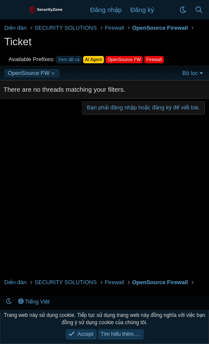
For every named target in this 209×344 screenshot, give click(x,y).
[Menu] (12, 10)
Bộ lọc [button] (190, 73)
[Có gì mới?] (166, 10)
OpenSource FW (29, 73)
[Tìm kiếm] (198, 10)
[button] (182, 10)
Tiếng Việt (34, 301)
